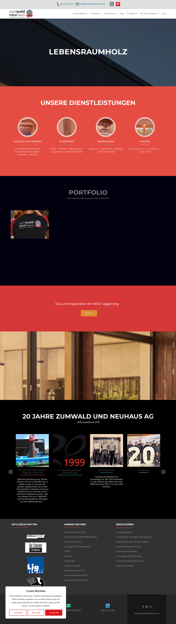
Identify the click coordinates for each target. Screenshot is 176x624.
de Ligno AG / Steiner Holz (77, 546)
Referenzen (109, 13)
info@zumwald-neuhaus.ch (68, 610)
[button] (11, 472)
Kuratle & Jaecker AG (75, 532)
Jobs (164, 13)
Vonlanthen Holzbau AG (76, 580)
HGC (67, 551)
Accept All (53, 612)
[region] (36, 602)
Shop (122, 13)
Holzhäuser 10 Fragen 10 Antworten (135, 537)
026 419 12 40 (107, 610)
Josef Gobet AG (73, 565)
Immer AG (70, 560)
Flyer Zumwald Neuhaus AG (131, 560)
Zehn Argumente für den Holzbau (133, 541)
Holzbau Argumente (127, 551)
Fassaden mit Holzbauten (130, 556)
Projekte (131, 13)
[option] (88, 470)
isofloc (68, 556)
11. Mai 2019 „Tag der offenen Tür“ (69, 471)
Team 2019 (144, 470)
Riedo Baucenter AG (75, 570)
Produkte (94, 13)
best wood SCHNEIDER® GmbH (81, 537)
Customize (18, 612)
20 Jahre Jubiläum (148, 13)
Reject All (36, 612)
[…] (43, 501)
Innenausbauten (125, 532)
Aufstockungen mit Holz (129, 546)
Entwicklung (106, 470)
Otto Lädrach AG (73, 541)
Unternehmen (79, 13)
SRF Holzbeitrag (125, 565)
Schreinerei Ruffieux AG (76, 575)
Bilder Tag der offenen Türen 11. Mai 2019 (32, 471)
